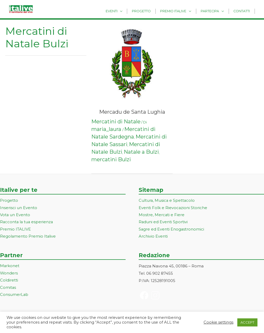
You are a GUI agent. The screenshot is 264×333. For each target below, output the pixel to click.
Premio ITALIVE (15, 229)
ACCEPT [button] (247, 322)
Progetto (150, 11)
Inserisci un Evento (18, 207)
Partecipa (214, 11)
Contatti (243, 11)
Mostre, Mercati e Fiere (162, 215)
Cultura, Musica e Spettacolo (167, 200)
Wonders (9, 274)
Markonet (10, 266)
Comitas (8, 288)
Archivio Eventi (153, 236)
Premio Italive (179, 11)
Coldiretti (9, 281)
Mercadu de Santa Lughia (132, 112)
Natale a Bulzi (141, 152)
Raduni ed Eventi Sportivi (163, 222)
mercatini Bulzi (111, 159)
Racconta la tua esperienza (27, 222)
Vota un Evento (15, 215)
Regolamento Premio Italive (28, 236)
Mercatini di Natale (116, 121)
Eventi (123, 11)
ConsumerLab (14, 295)
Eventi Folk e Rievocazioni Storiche (173, 207)
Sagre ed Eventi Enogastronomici (172, 229)
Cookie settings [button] (218, 322)
